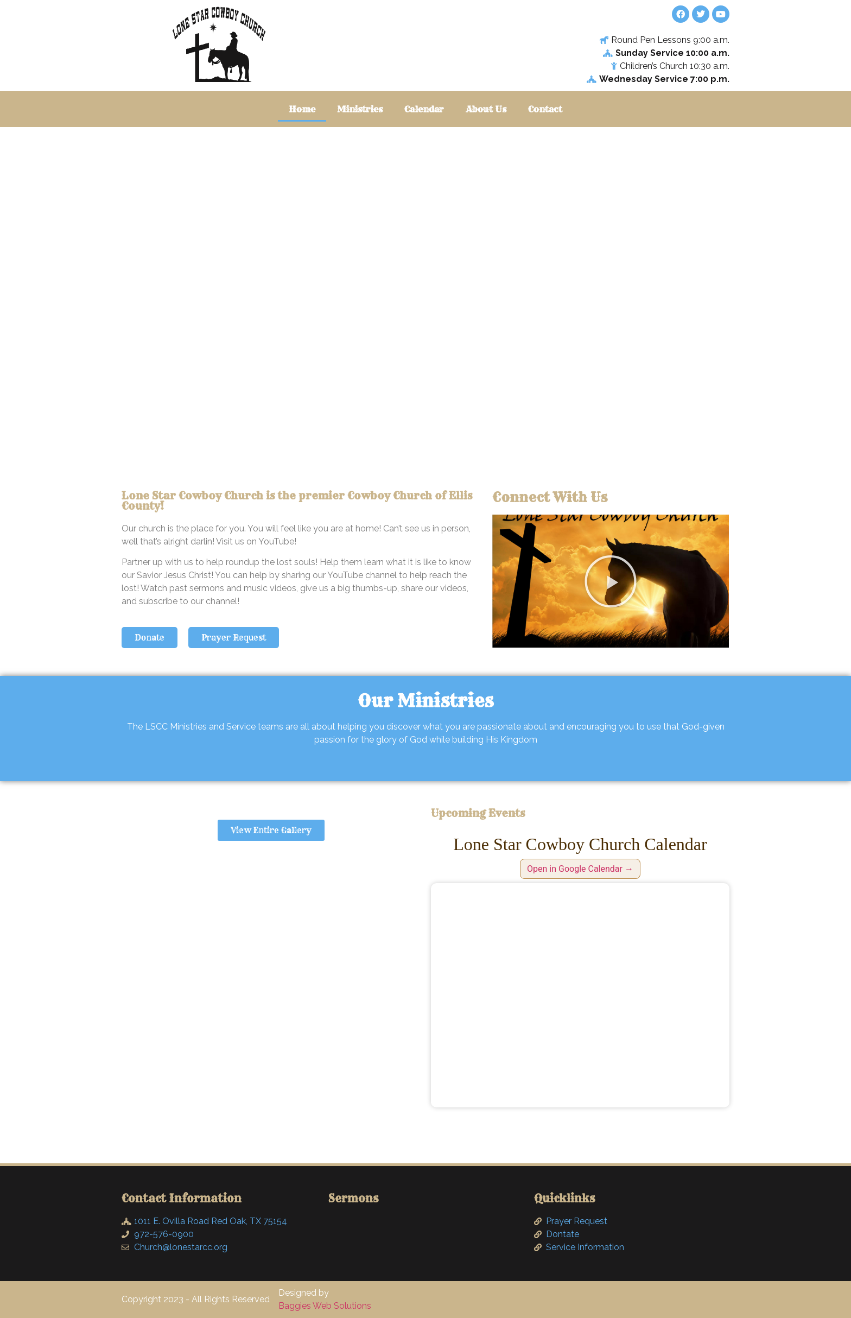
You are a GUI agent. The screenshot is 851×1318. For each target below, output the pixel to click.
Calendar (424, 109)
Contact (545, 109)
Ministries (360, 109)
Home (302, 109)
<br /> (580, 995)
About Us (486, 109)
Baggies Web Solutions (324, 1306)
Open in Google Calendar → (580, 869)
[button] (610, 581)
